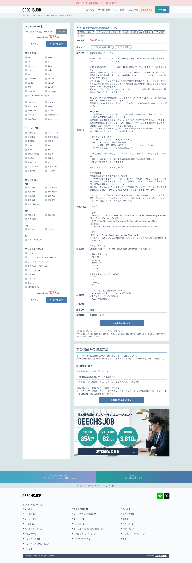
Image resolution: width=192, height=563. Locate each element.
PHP (93, 207)
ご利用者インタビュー (34, 529)
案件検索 (90, 9)
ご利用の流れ (30, 514)
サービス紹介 (104, 9)
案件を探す (56, 43)
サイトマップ (128, 538)
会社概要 (126, 509)
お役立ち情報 (132, 9)
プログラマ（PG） (123, 47)
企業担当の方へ (147, 9)
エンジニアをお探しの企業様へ (88, 529)
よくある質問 (128, 514)
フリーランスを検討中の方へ (37, 543)
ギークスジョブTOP (29, 16)
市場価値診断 (80, 509)
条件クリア (35, 43)
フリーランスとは (32, 538)
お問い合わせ (128, 529)
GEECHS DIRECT (82, 538)
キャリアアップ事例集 (84, 514)
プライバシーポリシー (133, 533)
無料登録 (162, 9)
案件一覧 (40, 16)
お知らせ (28, 548)
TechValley (29, 524)
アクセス (127, 524)
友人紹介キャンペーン (84, 533)
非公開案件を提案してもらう (122, 400)
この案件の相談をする (121, 323)
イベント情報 (118, 9)
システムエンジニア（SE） (101, 47)
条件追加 (61, 31)
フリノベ (78, 519)
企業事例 (126, 519)
